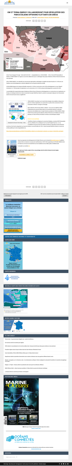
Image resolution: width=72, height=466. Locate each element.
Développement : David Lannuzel (22, 464)
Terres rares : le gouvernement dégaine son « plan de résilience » (19, 339)
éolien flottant (41, 17)
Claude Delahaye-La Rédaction (24, 17)
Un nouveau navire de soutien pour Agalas (14, 342)
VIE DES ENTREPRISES (54, 17)
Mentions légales (42, 464)
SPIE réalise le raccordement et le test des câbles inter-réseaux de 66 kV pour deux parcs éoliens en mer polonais (30, 346)
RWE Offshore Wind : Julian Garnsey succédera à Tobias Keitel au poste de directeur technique (26, 368)
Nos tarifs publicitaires (33, 464)
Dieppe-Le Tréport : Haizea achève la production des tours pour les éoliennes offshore (24, 364)
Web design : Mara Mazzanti (9, 464)
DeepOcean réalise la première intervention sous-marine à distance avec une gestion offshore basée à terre (29, 356)
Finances (46, 17)
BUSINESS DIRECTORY (26, 154)
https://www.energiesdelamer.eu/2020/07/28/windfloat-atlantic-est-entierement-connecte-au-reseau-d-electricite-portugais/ (34, 131)
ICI (29, 146)
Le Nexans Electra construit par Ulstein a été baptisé (16, 371)
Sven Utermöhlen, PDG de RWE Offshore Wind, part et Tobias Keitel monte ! (21, 353)
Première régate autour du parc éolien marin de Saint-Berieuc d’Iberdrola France (23, 349)
